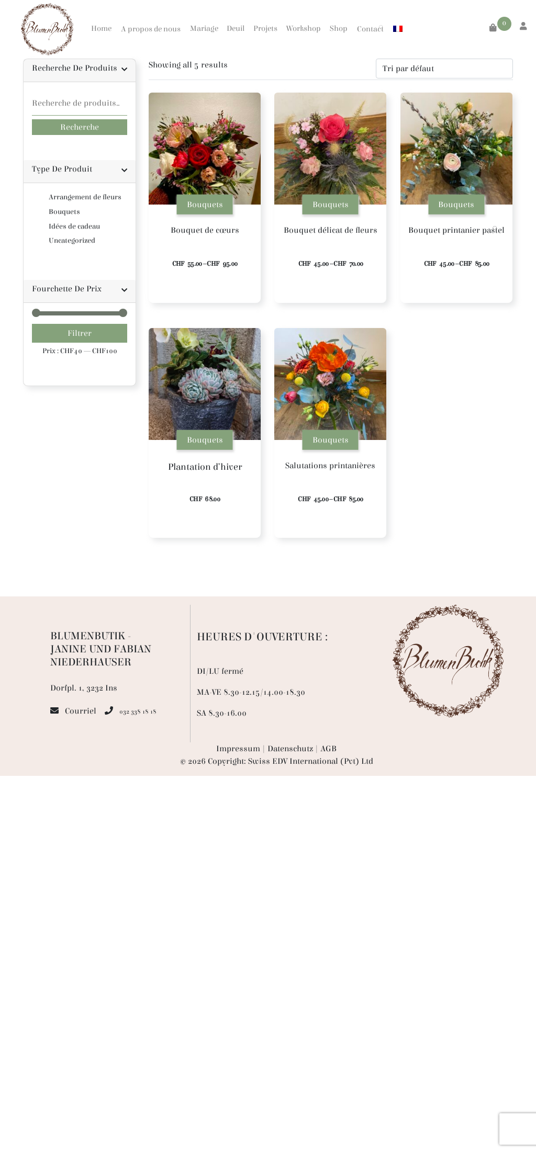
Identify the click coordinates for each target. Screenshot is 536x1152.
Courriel (80, 711)
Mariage (204, 28)
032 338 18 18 (138, 711)
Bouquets (64, 211)
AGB (328, 748)
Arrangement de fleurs (85, 197)
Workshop (303, 28)
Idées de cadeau (74, 226)
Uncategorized (72, 240)
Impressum (238, 748)
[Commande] (444, 68)
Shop (339, 28)
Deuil (235, 28)
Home (101, 28)
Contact (370, 29)
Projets (265, 28)
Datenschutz (290, 748)
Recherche (79, 127)
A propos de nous (151, 29)
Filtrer (80, 333)
